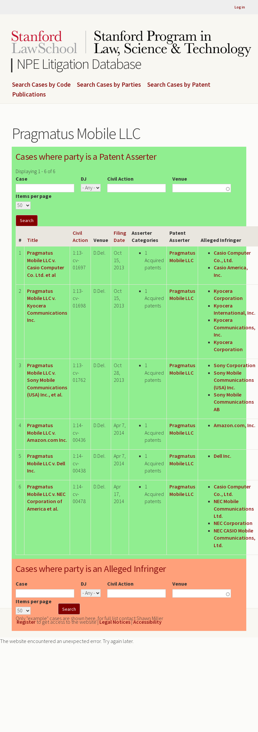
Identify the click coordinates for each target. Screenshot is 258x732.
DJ (84, 178)
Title (32, 240)
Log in (240, 7)
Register (26, 622)
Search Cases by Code (41, 84)
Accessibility (147, 622)
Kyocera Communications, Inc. (234, 327)
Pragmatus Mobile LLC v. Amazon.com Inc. (47, 432)
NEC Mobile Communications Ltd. (234, 508)
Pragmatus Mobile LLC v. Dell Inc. (46, 463)
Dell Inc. (222, 456)
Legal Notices (114, 622)
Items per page (33, 196)
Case (21, 178)
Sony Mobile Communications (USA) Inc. (234, 380)
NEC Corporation (233, 523)
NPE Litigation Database (79, 64)
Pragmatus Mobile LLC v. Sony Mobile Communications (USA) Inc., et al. (47, 380)
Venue (179, 178)
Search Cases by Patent (178, 84)
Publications (29, 94)
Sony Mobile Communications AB (234, 401)
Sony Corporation (234, 365)
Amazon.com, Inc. (234, 425)
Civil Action (120, 178)
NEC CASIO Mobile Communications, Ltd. (234, 537)
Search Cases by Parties (109, 84)
